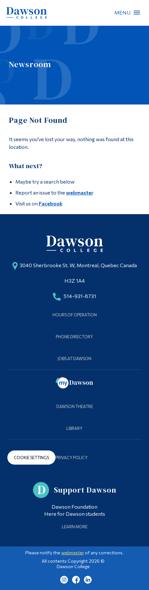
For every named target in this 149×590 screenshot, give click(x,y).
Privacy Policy (71, 457)
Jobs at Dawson (74, 358)
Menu (137, 12)
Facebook (50, 203)
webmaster (79, 192)
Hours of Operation (75, 314)
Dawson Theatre (74, 406)
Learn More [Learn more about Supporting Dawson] (74, 526)
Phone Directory (74, 336)
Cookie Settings (31, 457)
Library (74, 428)
